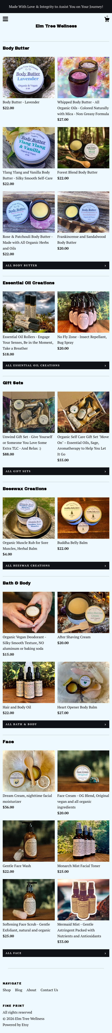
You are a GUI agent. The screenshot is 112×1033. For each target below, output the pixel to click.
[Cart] (106, 20)
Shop (7, 989)
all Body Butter (21, 265)
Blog (19, 989)
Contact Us (49, 989)
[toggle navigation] (5, 19)
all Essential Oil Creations (33, 365)
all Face (14, 953)
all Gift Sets (18, 471)
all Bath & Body (21, 724)
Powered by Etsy (16, 1024)
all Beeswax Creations (28, 565)
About (32, 989)
